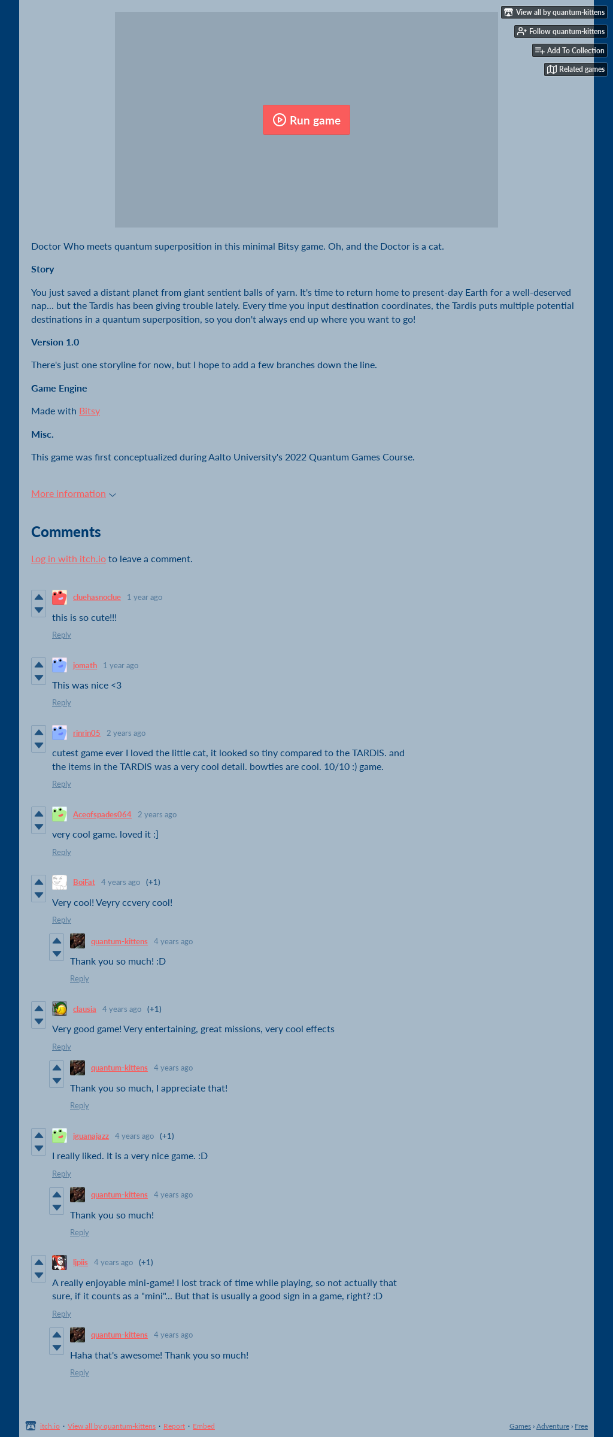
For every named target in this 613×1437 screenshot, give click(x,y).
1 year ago (144, 597)
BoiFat (84, 882)
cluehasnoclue (97, 597)
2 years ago (126, 733)
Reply (61, 634)
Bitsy (89, 410)
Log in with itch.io (68, 558)
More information (73, 493)
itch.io (50, 1425)
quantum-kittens (119, 941)
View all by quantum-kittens (112, 1425)
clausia (84, 1009)
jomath (85, 665)
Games (520, 1425)
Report (174, 1425)
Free (581, 1425)
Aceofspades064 (102, 814)
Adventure (552, 1425)
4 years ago (120, 882)
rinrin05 (87, 733)
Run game (306, 120)
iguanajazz (91, 1136)
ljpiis (80, 1262)
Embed (204, 1425)
